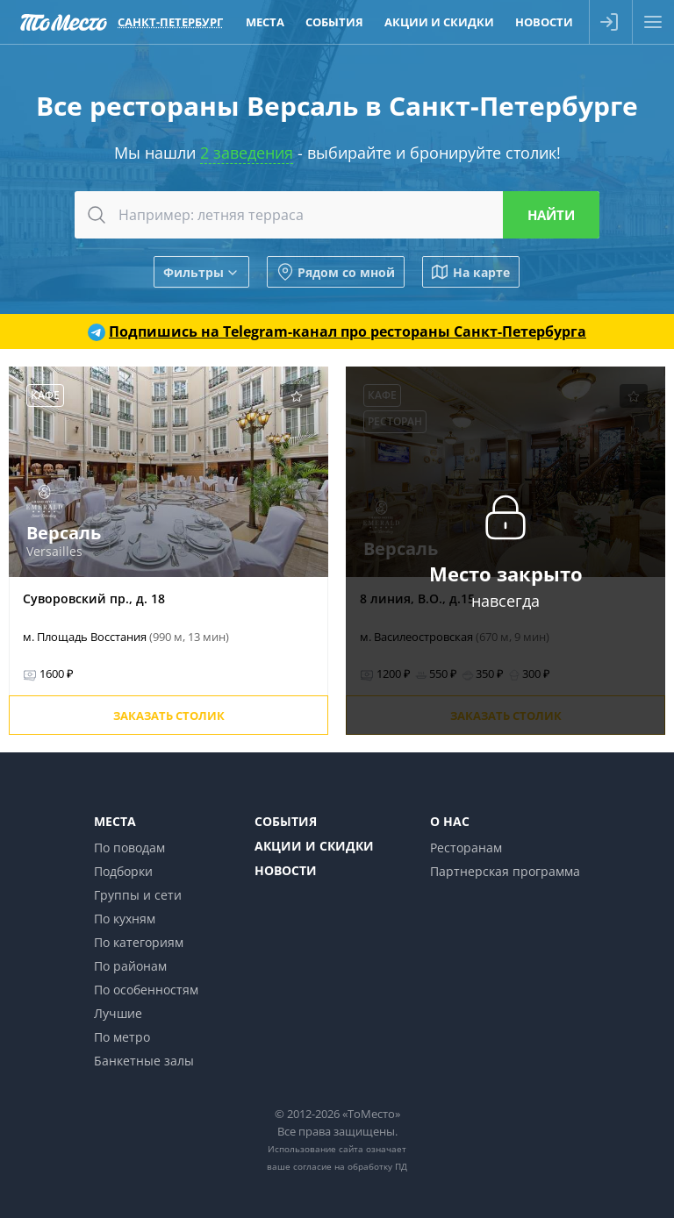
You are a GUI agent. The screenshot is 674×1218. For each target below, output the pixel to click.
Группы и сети (138, 895)
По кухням (124, 918)
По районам (130, 966)
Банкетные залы (144, 1060)
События (286, 821)
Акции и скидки (314, 845)
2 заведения (246, 152)
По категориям (138, 942)
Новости (286, 870)
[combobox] (337, 215)
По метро (122, 1037)
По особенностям (146, 989)
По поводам (129, 847)
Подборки (123, 871)
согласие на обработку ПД (350, 1166)
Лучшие (118, 1013)
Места (115, 821)
